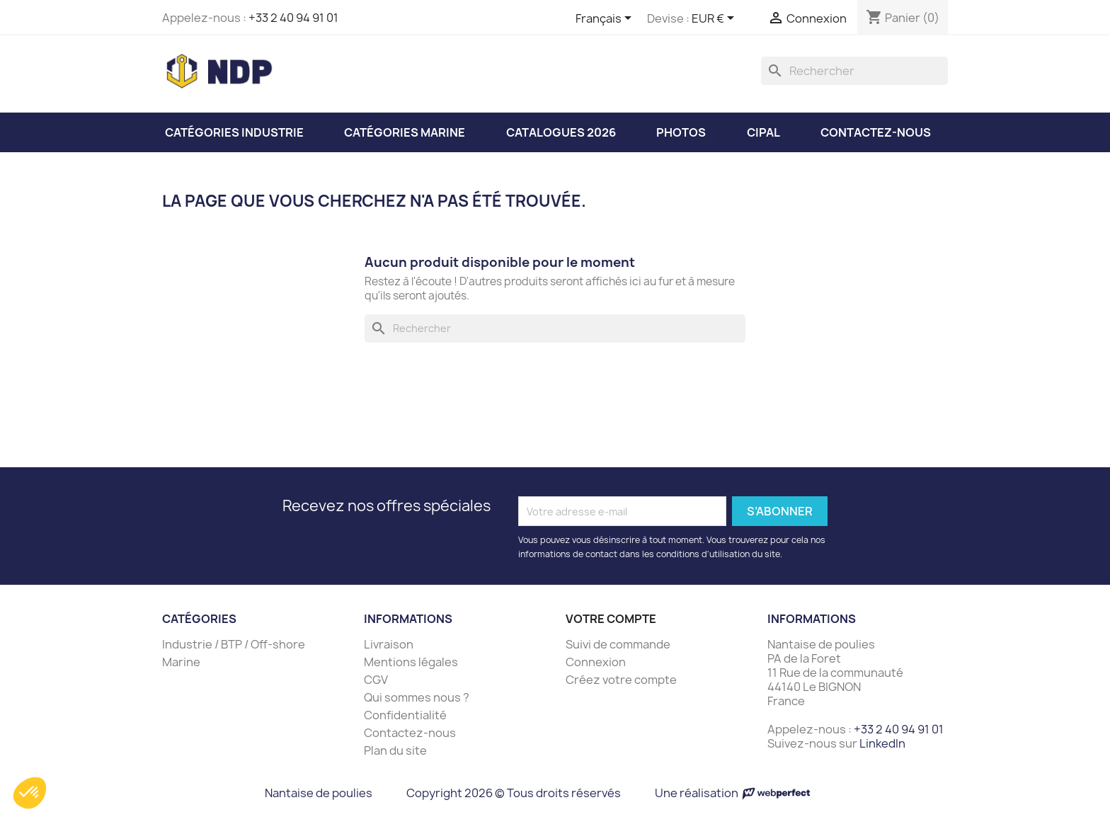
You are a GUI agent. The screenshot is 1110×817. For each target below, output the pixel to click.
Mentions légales (411, 662)
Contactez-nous (410, 733)
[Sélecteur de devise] (715, 19)
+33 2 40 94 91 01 (293, 17)
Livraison (388, 644)
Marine (181, 662)
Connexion (596, 662)
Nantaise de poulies (318, 793)
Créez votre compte (621, 680)
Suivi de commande (618, 644)
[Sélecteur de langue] (606, 19)
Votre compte (611, 619)
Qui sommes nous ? (416, 697)
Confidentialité (405, 715)
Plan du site (395, 750)
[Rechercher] (854, 71)
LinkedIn (882, 743)
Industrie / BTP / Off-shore (233, 644)
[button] (30, 793)
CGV (376, 680)
